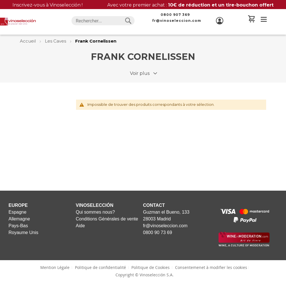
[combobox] (103, 20)
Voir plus (140, 73)
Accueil (28, 41)
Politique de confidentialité (100, 267)
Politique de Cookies (150, 267)
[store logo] (18, 22)
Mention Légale (55, 267)
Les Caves (56, 41)
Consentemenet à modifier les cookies (211, 267)
